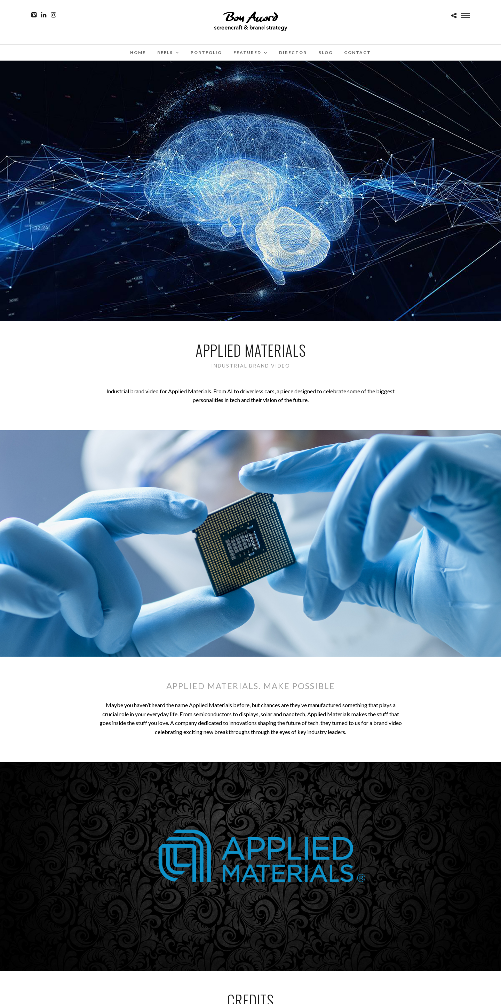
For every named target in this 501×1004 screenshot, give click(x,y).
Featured (247, 52)
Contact (357, 52)
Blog (325, 52)
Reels (165, 52)
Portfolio (206, 52)
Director (293, 52)
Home (138, 52)
